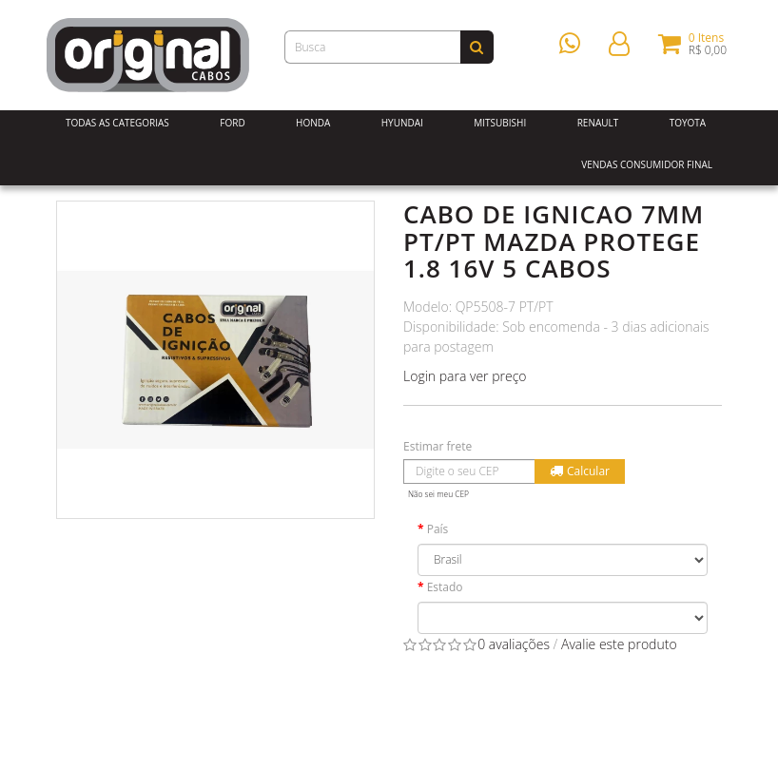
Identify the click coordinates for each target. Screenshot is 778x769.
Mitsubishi (500, 122)
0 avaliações (513, 644)
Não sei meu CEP (438, 494)
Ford (232, 122)
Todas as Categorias (117, 122)
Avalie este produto (619, 644)
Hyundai (402, 122)
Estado (445, 587)
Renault (598, 122)
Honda (313, 122)
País (438, 529)
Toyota (688, 122)
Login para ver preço (465, 376)
